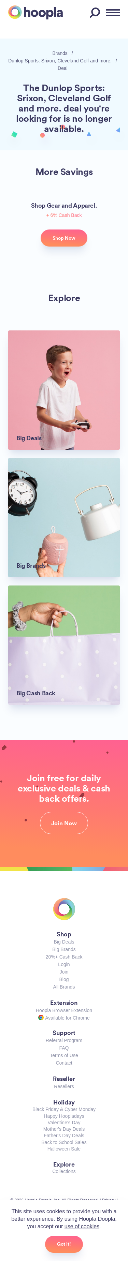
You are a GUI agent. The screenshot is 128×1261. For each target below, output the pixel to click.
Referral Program (64, 1040)
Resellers (64, 1086)
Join (64, 972)
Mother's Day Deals (64, 1129)
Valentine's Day (64, 1122)
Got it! (64, 1244)
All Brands (64, 987)
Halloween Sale (64, 1149)
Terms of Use (64, 1055)
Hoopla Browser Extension (64, 1010)
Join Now (64, 823)
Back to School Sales (63, 1142)
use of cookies (82, 1226)
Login (64, 964)
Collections (63, 1171)
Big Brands (63, 949)
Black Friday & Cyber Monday (64, 1109)
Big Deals (64, 942)
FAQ (64, 1048)
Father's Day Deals (64, 1135)
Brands (59, 53)
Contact (64, 1063)
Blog (64, 979)
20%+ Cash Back (64, 957)
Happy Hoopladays (64, 1116)
